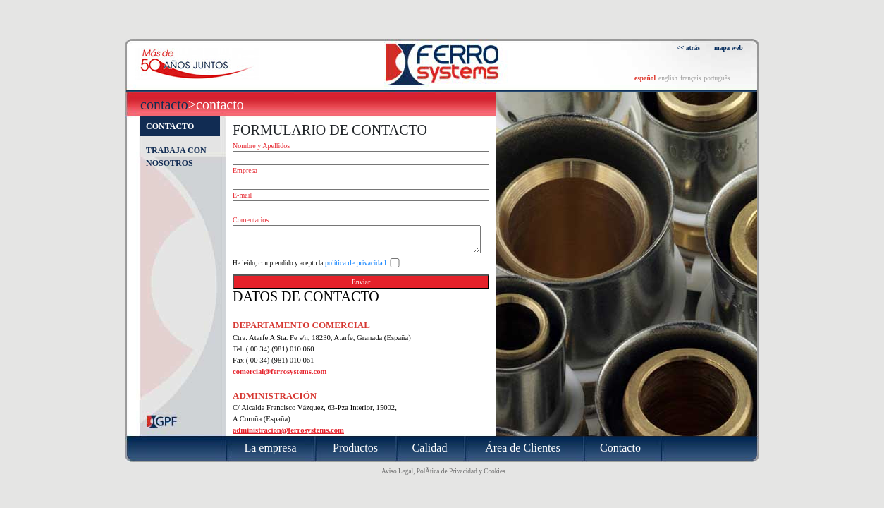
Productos (355, 448)
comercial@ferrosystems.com (280, 371)
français (690, 78)
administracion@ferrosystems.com (288, 430)
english (667, 78)
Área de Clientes (522, 448)
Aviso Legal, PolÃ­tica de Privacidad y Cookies (443, 471)
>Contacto (216, 104)
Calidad (430, 448)
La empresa (270, 448)
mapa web (728, 48)
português (717, 78)
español (645, 78)
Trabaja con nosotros (176, 156)
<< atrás (688, 48)
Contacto (164, 104)
